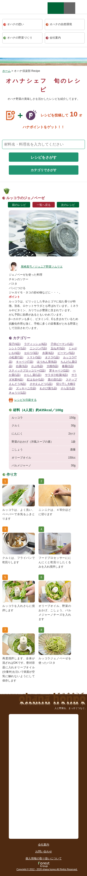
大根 (52, 366)
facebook (81, 8)
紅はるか (35, 379)
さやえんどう (41, 384)
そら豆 (68, 388)
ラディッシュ (35, 344)
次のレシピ (68, 205)
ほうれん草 (47, 361)
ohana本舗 (17, 12)
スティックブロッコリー (27, 370)
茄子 (15, 344)
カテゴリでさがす (44, 170)
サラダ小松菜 (56, 375)
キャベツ (24, 361)
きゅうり (17, 392)
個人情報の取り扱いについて (44, 858)
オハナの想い (15, 24)
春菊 (68, 366)
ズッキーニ (26, 388)
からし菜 (33, 375)
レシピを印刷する (25, 400)
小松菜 (16, 357)
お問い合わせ (43, 851)
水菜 (48, 353)
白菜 (22, 366)
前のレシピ (19, 205)
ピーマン (66, 353)
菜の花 (55, 379)
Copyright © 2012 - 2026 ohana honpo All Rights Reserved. (46, 869)
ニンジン (38, 348)
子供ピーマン (62, 344)
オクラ (52, 357)
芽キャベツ (59, 370)
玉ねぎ (58, 348)
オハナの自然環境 (61, 24)
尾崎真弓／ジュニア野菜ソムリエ (36, 266)
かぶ (37, 366)
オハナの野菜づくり (19, 37)
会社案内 (55, 37)
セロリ (31, 353)
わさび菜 (48, 388)
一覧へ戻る (44, 205)
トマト (34, 357)
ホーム (6, 71)
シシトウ (17, 348)
